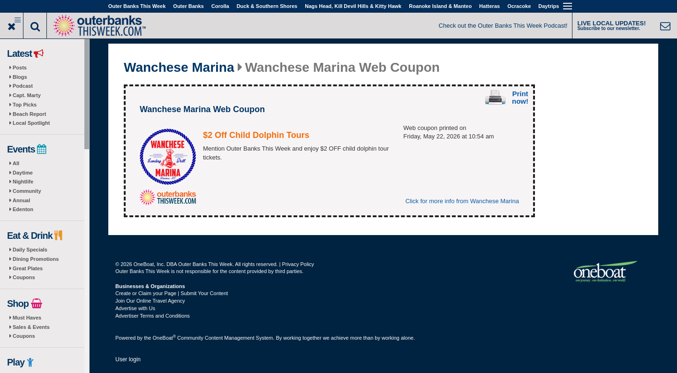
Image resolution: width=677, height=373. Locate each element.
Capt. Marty (27, 95)
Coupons (24, 277)
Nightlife (23, 181)
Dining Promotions (36, 259)
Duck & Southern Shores (267, 6)
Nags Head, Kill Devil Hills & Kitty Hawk (353, 6)
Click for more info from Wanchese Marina (462, 201)
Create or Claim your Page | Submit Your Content (171, 293)
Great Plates (28, 268)
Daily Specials (30, 249)
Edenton (23, 209)
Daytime (23, 172)
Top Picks (25, 104)
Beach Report (29, 114)
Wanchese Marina (179, 68)
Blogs (20, 77)
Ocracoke (519, 6)
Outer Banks (188, 6)
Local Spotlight (31, 123)
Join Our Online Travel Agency (150, 301)
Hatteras (489, 6)
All (16, 163)
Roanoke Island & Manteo (440, 6)
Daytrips (548, 6)
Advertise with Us (135, 308)
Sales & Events (31, 327)
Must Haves (27, 317)
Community (27, 191)
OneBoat (164, 338)
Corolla (220, 6)
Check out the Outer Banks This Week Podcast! (503, 25)
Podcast (23, 86)
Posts (20, 67)
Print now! (520, 97)
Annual (21, 200)
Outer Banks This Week (137, 6)
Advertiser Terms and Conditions (152, 316)
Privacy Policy (298, 264)
